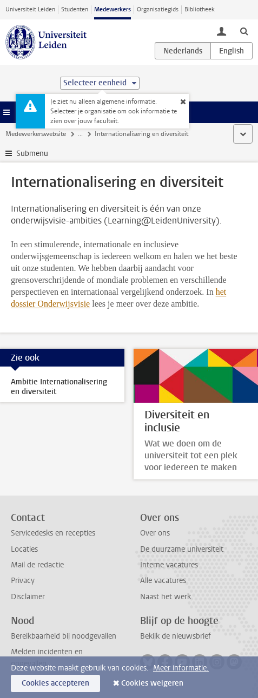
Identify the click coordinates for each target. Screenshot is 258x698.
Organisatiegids (157, 9)
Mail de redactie (37, 565)
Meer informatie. (181, 668)
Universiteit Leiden (30, 9)
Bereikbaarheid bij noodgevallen (63, 636)
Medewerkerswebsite (35, 134)
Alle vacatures (163, 580)
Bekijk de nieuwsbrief (175, 636)
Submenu (32, 153)
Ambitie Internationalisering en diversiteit (59, 387)
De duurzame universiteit (181, 549)
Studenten (74, 9)
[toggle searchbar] (244, 30)
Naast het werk (165, 597)
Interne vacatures (169, 565)
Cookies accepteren (55, 683)
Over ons (155, 533)
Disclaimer (28, 597)
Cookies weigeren (152, 683)
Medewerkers (112, 9)
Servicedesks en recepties (53, 533)
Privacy (23, 580)
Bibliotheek (199, 9)
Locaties (24, 549)
